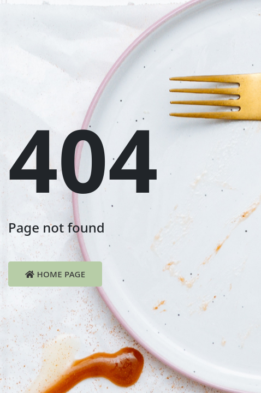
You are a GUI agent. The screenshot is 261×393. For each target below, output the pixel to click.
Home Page (55, 274)
